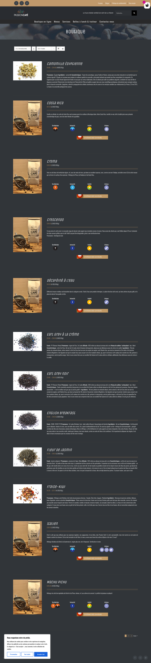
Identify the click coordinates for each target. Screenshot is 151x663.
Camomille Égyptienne (64, 63)
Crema (52, 161)
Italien (52, 523)
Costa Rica (55, 103)
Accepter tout (40, 654)
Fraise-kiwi (56, 486)
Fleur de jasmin (59, 450)
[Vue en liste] (63, 49)
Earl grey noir (57, 373)
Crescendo (55, 219)
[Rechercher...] (123, 13)
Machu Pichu (56, 582)
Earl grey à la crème (63, 334)
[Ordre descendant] (34, 48)
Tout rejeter (27, 654)
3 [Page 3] (131, 636)
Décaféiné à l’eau (60, 280)
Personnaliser (13, 654)
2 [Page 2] (128, 636)
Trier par (21, 48)
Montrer (41, 48)
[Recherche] (134, 13)
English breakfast (61, 413)
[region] (27, 646)
